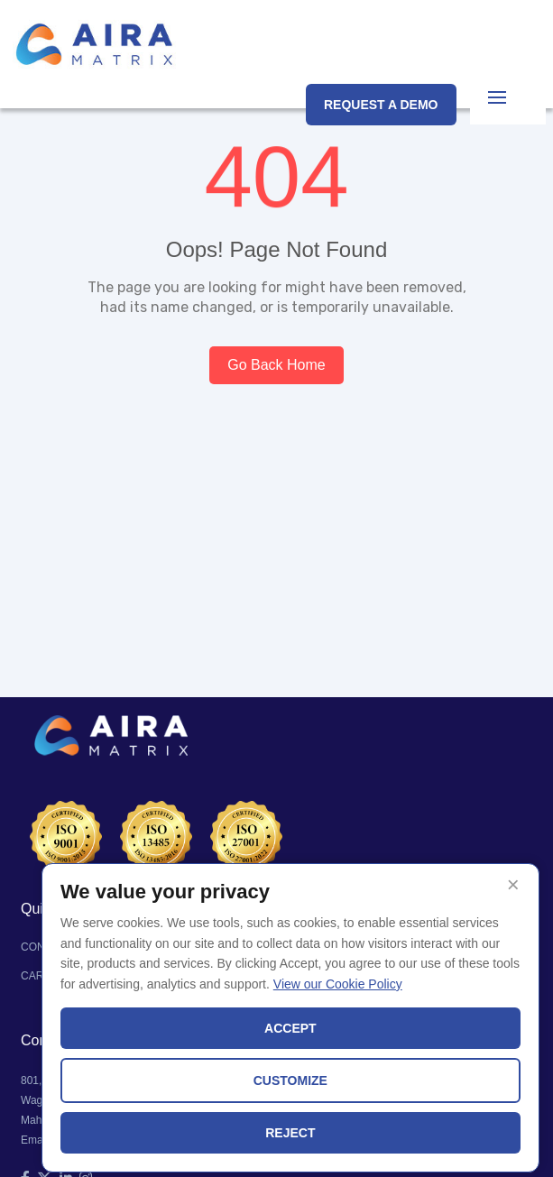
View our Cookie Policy (337, 984)
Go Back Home (276, 364)
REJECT (290, 1133)
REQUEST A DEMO (381, 104)
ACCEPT (290, 1028)
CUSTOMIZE (290, 1080)
